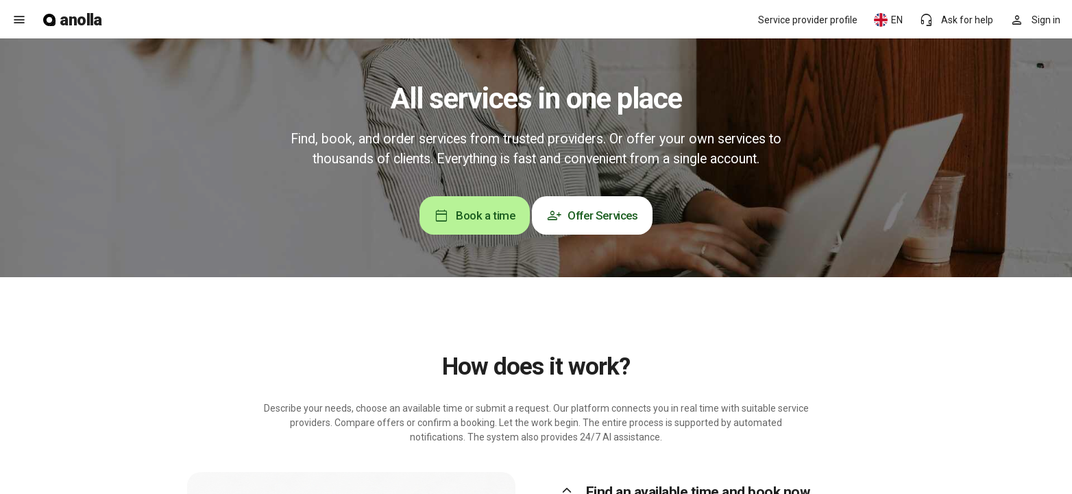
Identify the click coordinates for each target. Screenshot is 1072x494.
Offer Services (592, 215)
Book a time (474, 215)
